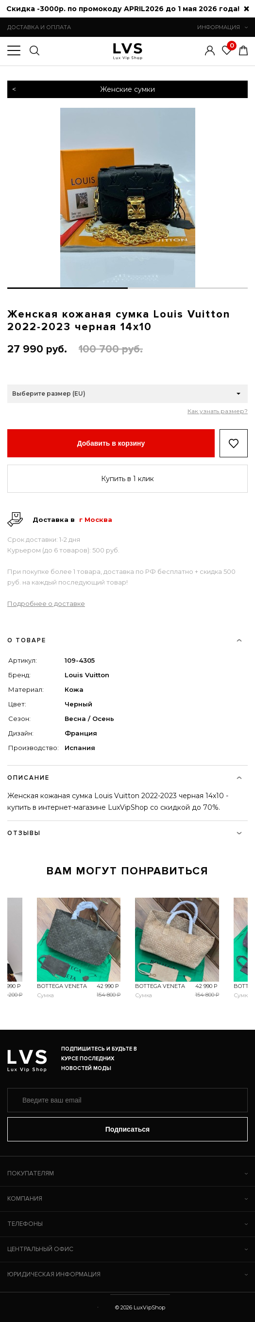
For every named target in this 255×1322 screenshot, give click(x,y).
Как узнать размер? (217, 411)
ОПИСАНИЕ (124, 778)
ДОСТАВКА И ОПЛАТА (39, 27)
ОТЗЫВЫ (124, 833)
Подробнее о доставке (46, 603)
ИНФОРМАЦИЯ (222, 27)
